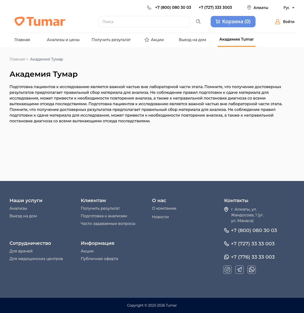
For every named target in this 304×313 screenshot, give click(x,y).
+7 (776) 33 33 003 (253, 257)
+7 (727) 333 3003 (215, 7)
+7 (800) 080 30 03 (173, 7)
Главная (17, 59)
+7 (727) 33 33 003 (253, 243)
